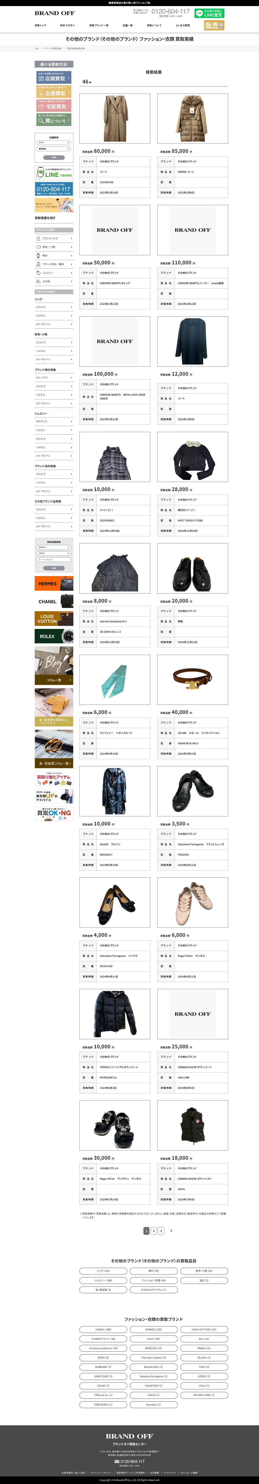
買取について (154, 25)
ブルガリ (40, 430)
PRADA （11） (204, 1348)
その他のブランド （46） (103, 1339)
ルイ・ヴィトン (43, 324)
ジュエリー (41, 413)
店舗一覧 (128, 25)
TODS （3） (204, 1367)
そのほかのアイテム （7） (154, 1289)
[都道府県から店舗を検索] (54, 148)
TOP (37, 48)
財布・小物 (41, 334)
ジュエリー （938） (103, 1280)
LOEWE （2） (204, 1376)
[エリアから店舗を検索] (54, 142)
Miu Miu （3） (204, 1357)
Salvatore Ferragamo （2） (154, 1376)
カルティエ (41, 421)
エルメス (40, 307)
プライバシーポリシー (101, 1472)
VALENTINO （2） (154, 1385)
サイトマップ (170, 1472)
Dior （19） (204, 1339)
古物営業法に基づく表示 (73, 1472)
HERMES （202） (153, 1329)
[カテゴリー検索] (53, 547)
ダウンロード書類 (189, 1472)
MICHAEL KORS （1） (204, 1395)
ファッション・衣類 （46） (154, 1280)
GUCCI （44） (153, 1339)
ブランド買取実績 (52, 48)
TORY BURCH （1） (103, 1404)
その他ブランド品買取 (48, 501)
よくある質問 (183, 25)
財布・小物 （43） (204, 1271)
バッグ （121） (103, 1271)
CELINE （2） (103, 1385)
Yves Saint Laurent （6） (153, 1357)
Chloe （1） (204, 1385)
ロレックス (41, 377)
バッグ (38, 299)
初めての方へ (67, 25)
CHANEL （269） (103, 1329)
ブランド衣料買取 (45, 466)
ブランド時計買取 (45, 370)
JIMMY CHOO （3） (103, 1376)
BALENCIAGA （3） (153, 1367)
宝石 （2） (204, 1280)
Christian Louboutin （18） (103, 1348)
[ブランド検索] (53, 553)
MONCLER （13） (153, 1348)
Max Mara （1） (153, 1404)
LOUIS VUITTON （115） (204, 1329)
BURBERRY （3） (103, 1367)
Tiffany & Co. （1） (103, 1395)
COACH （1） (153, 1395)
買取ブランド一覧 (99, 25)
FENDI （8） (103, 1357)
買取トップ (40, 25)
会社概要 (154, 1472)
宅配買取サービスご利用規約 (130, 1472)
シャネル (40, 315)
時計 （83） (153, 1271)
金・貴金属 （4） (103, 1289)
